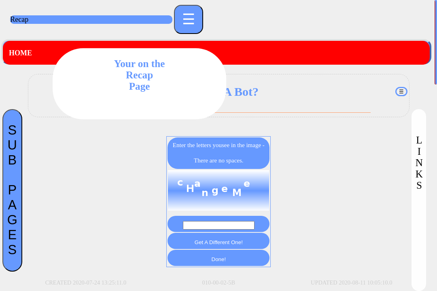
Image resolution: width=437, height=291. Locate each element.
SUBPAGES (12, 190)
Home (20, 53)
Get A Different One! (219, 242)
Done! (219, 259)
